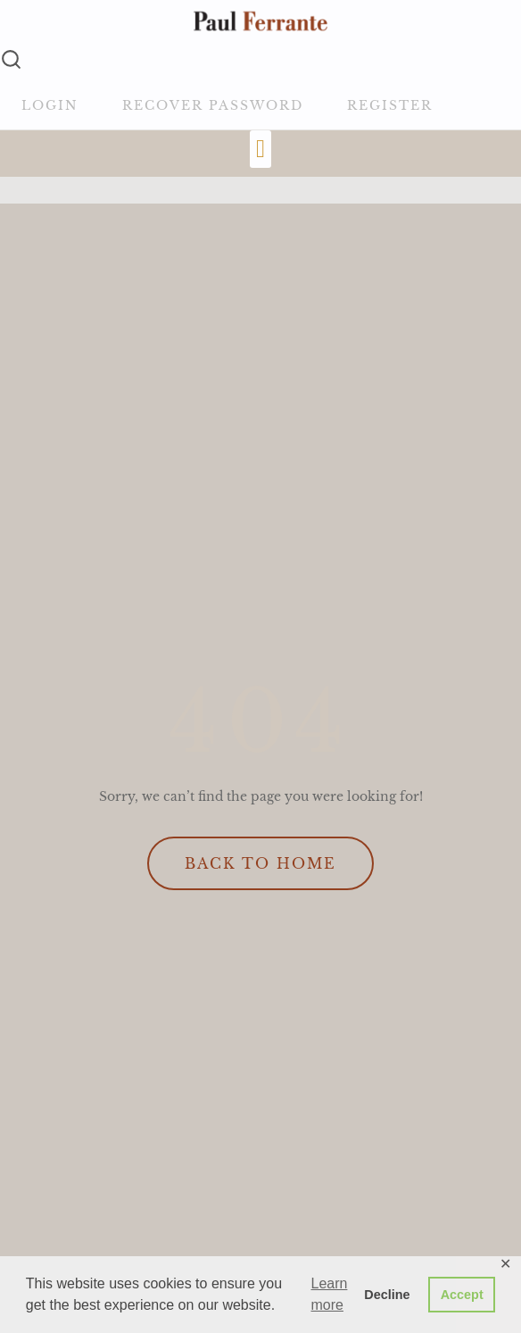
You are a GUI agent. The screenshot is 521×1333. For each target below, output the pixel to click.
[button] (260, 149)
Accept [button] (462, 1294)
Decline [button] (386, 1294)
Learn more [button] (329, 1294)
